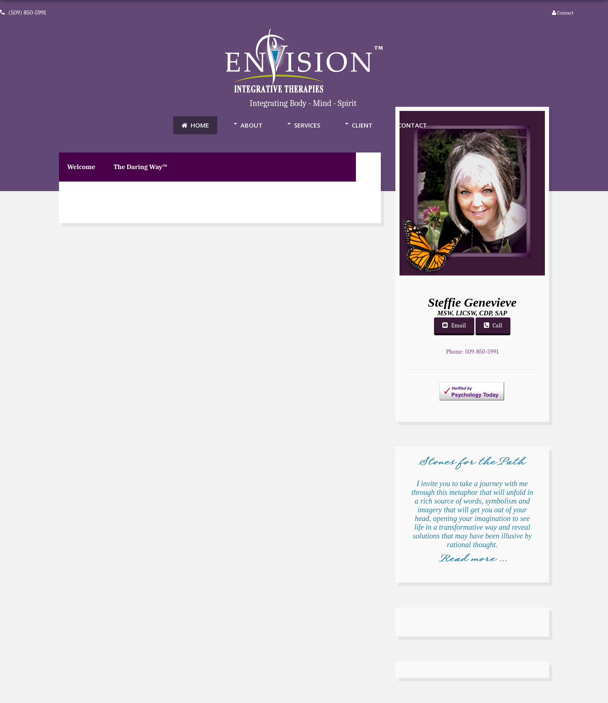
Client (362, 125)
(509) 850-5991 (23, 12)
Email (454, 325)
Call (493, 325)
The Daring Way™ (140, 167)
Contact (565, 13)
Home (195, 125)
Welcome (81, 167)
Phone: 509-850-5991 (472, 351)
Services (307, 125)
